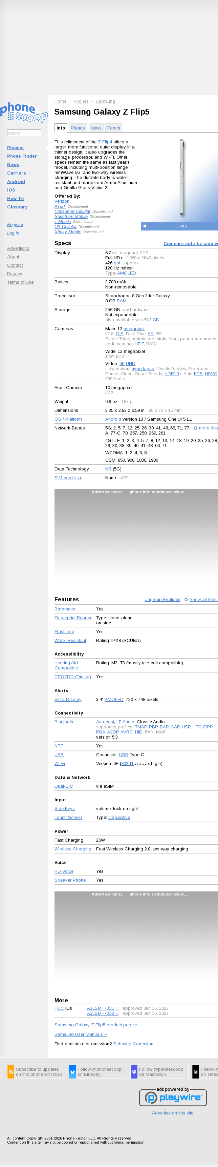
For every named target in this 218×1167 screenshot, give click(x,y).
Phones (15, 147)
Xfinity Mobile (67, 231)
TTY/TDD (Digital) (72, 676)
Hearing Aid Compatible (66, 665)
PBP (153, 726)
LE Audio (125, 721)
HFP (197, 726)
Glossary (17, 206)
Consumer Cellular (72, 211)
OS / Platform (68, 419)
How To (15, 198)
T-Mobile (62, 221)
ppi (117, 262)
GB (156, 319)
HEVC (211, 373)
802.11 (127, 763)
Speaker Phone (70, 880)
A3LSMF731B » (102, 1013)
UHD (130, 363)
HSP (186, 726)
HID (139, 732)
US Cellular (65, 226)
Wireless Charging (72, 848)
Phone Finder (22, 156)
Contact (15, 265)
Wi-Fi (59, 763)
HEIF (139, 343)
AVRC (127, 732)
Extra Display (68, 699)
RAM (122, 300)
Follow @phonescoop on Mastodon (161, 1072)
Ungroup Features (162, 599)
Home (60, 101)
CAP (175, 726)
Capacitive (119, 817)
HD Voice (63, 871)
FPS (198, 373)
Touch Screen (68, 817)
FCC (59, 1008)
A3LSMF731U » (102, 1008)
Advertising (18, 248)
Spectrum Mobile (71, 216)
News (13, 164)
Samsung (105, 101)
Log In (13, 233)
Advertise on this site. (173, 1112)
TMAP (141, 726)
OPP (207, 726)
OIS (120, 333)
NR (108, 468)
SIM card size (68, 477)
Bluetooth (63, 721)
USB (59, 754)
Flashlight (64, 631)
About (13, 256)
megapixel (134, 328)
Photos (78, 127)
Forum (113, 127)
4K (122, 363)
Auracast (105, 721)
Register (15, 224)
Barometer (64, 608)
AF (150, 333)
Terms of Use (20, 282)
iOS (11, 190)
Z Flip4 (105, 141)
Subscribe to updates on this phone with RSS (39, 1072)
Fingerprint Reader (72, 617)
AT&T (60, 206)
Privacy (14, 273)
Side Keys (64, 808)
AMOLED (126, 273)
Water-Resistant (70, 640)
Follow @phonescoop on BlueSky (100, 1072)
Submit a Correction (133, 1043)
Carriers (16, 173)
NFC (59, 745)
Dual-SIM (63, 786)
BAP (164, 726)
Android (16, 181)
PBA (100, 732)
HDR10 (172, 373)
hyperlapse (143, 368)
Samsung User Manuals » (80, 1034)
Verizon (61, 201)
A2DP (112, 732)
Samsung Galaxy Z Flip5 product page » (96, 1024)
